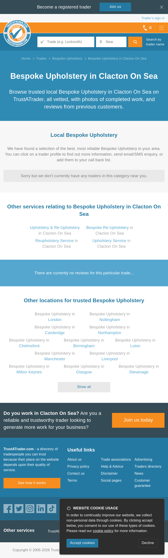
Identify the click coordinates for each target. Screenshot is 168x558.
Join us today (138, 420)
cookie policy (103, 531)
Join (115, 7)
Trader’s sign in (153, 18)
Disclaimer (109, 473)
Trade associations (116, 459)
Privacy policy (78, 466)
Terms (72, 480)
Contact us (75, 473)
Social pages (111, 480)
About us (74, 459)
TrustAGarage (59, 531)
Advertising (143, 459)
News (139, 473)
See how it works (32, 483)
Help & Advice (112, 466)
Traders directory (148, 466)
